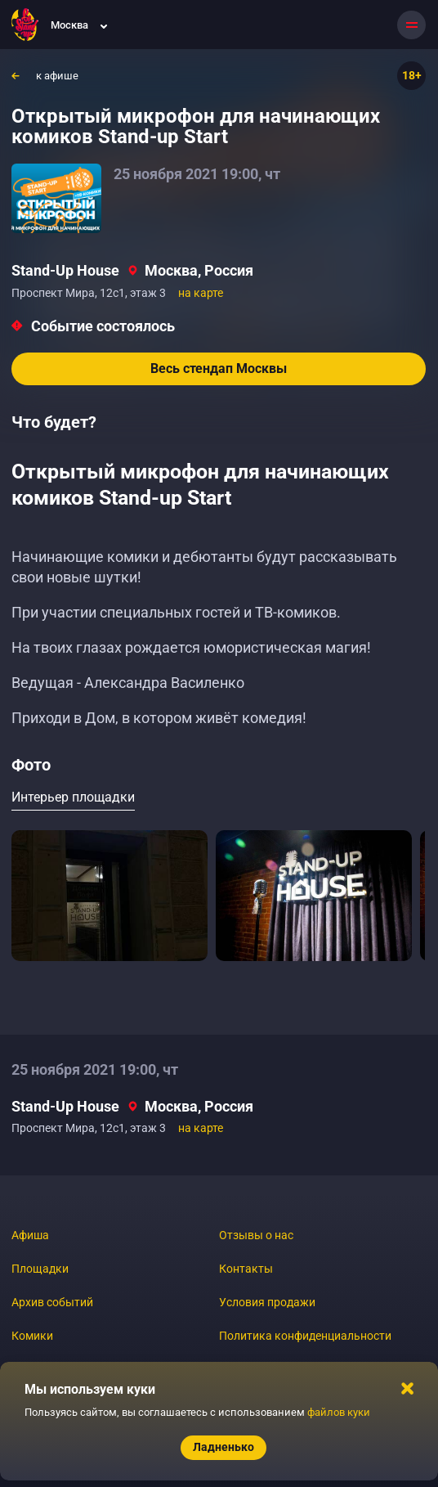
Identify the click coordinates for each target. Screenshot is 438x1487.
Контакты (246, 1268)
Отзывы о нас (256, 1235)
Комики (32, 1335)
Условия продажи (267, 1302)
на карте (200, 292)
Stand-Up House (65, 270)
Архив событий (52, 1302)
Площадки (40, 1268)
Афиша (30, 1235)
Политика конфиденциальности (305, 1335)
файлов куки (338, 1412)
